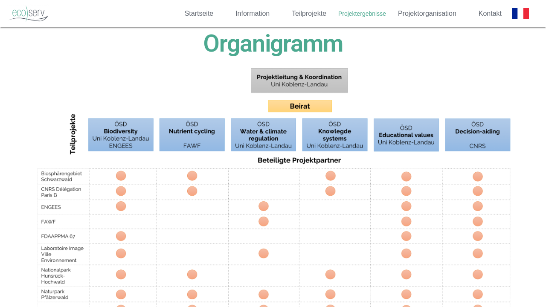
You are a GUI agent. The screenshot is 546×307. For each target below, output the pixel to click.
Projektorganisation (427, 13)
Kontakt (490, 13)
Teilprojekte (309, 13)
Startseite (199, 13)
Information (252, 13)
